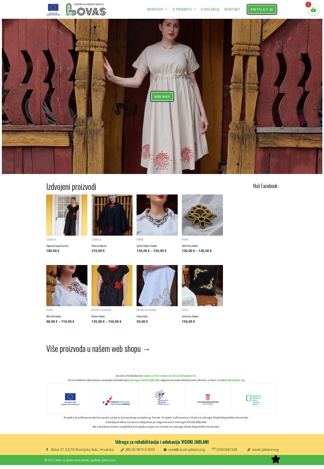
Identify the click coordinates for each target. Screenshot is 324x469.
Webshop (157, 9)
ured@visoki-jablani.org (231, 384)
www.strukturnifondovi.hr (178, 379)
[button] (262, 9)
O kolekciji (210, 9)
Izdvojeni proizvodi (71, 186)
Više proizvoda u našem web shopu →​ (98, 352)
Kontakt (232, 9)
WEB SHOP (162, 96)
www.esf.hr (151, 379)
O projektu (184, 9)
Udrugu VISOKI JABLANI (144, 384)
